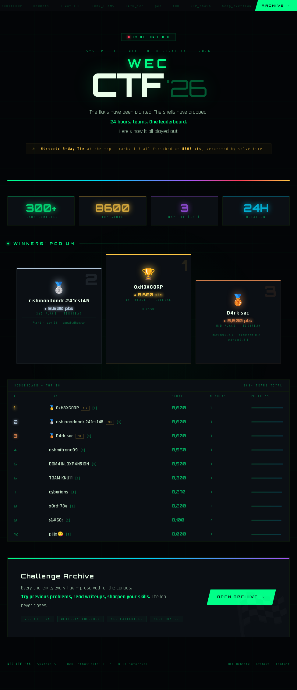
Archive (276, 5)
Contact (283, 665)
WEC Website (239, 665)
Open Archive (241, 599)
